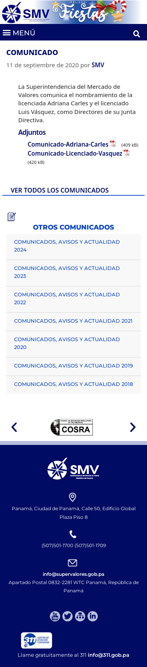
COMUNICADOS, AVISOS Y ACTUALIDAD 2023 (67, 272)
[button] (18, 32)
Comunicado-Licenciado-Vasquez (74, 153)
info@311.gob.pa (108, 655)
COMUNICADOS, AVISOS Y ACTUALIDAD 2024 (67, 246)
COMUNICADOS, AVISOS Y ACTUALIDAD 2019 (73, 365)
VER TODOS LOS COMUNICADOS (60, 190)
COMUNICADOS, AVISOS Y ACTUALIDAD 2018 (73, 384)
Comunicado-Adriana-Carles (67, 144)
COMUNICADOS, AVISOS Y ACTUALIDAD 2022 (67, 298)
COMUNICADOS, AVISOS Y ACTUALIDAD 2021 (73, 321)
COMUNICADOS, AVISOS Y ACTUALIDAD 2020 (67, 343)
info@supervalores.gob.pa (73, 574)
